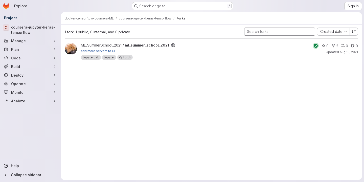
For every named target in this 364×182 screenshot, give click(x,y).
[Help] (30, 166)
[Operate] (30, 84)
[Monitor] (30, 92)
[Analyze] (30, 101)
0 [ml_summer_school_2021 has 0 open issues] (354, 46)
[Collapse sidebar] (30, 175)
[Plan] (30, 49)
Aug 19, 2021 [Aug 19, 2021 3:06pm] (349, 52)
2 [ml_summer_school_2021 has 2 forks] (335, 46)
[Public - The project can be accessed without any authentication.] (173, 45)
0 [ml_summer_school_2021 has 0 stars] (325, 46)
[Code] (30, 58)
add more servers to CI (98, 51)
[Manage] (30, 41)
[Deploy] (30, 75)
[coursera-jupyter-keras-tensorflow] (30, 30)
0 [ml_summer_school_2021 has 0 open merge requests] (344, 46)
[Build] (30, 66)
